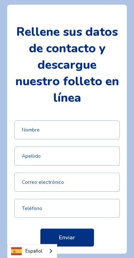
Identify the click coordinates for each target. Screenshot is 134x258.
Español (27, 251)
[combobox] (32, 251)
